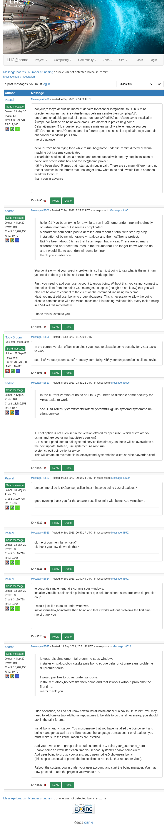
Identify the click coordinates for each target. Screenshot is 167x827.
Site (123, 60)
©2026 (83, 822)
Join (140, 60)
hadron (10, 211)
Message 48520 (40, 382)
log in (46, 84)
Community (87, 60)
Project (41, 60)
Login (153, 60)
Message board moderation (19, 76)
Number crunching (40, 72)
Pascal (9, 99)
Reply (55, 200)
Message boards (14, 72)
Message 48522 (40, 477)
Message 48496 (40, 99)
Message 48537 (40, 646)
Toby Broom (13, 337)
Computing (63, 60)
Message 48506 (40, 336)
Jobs (107, 60)
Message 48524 (40, 578)
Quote (68, 200)
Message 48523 (40, 532)
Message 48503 (40, 210)
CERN (88, 822)
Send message (15, 106)
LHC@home (17, 60)
